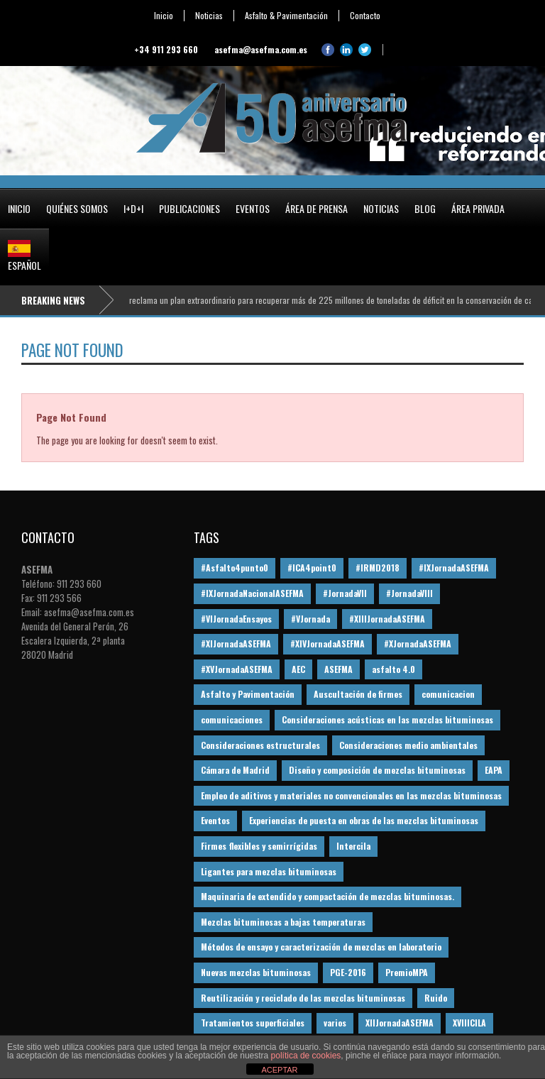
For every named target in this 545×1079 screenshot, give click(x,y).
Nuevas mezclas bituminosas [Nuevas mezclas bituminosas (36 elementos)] (256, 972)
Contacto (365, 15)
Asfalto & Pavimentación (286, 15)
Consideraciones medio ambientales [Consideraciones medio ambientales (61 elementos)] (408, 745)
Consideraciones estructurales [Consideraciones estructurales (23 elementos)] (260, 745)
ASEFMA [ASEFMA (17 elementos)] (338, 669)
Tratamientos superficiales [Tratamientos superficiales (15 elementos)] (252, 1023)
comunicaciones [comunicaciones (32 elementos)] (232, 719)
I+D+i (133, 208)
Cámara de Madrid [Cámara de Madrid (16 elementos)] (235, 770)
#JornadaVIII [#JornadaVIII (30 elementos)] (409, 593)
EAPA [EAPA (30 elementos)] (493, 770)
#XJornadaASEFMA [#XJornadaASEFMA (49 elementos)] (417, 643)
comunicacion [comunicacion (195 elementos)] (448, 694)
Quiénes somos (77, 208)
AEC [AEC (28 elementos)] (298, 669)
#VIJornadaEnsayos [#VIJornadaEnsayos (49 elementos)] (236, 619)
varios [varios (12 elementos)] (335, 1023)
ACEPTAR (279, 1070)
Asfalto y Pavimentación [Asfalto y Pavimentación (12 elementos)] (247, 694)
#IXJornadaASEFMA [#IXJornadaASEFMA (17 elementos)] (454, 568)
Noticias (209, 15)
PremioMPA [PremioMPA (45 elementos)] (406, 972)
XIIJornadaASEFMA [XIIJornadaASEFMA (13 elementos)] (399, 1023)
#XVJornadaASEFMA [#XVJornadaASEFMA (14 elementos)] (236, 669)
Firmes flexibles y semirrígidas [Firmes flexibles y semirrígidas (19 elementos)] (259, 846)
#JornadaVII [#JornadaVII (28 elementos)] (345, 593)
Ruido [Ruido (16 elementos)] (435, 998)
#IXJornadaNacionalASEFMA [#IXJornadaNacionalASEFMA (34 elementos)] (252, 593)
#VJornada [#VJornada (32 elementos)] (310, 619)
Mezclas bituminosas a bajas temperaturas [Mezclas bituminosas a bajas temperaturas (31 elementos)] (283, 922)
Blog (425, 208)
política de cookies (306, 1056)
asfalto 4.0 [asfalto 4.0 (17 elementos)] (393, 669)
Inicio (163, 15)
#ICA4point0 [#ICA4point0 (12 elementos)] (311, 568)
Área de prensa (316, 208)
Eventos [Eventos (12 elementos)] (215, 820)
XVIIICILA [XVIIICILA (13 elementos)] (469, 1023)
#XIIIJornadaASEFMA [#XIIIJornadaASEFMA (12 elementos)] (387, 619)
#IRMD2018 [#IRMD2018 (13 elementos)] (378, 568)
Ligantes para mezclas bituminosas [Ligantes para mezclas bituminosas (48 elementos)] (268, 871)
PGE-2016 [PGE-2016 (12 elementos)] (348, 972)
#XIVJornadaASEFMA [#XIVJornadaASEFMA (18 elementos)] (327, 643)
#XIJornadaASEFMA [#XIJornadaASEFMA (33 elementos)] (236, 643)
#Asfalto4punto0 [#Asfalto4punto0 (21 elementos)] (234, 568)
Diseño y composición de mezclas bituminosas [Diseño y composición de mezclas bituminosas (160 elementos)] (377, 770)
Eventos (253, 208)
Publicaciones (189, 208)
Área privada (478, 208)
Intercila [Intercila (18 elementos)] (353, 846)
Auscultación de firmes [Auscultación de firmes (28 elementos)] (358, 694)
